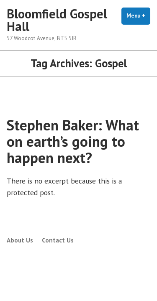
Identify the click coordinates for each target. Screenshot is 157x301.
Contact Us (58, 240)
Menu (138, 15)
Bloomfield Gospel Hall (57, 19)
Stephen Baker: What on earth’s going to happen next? (73, 141)
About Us (20, 240)
